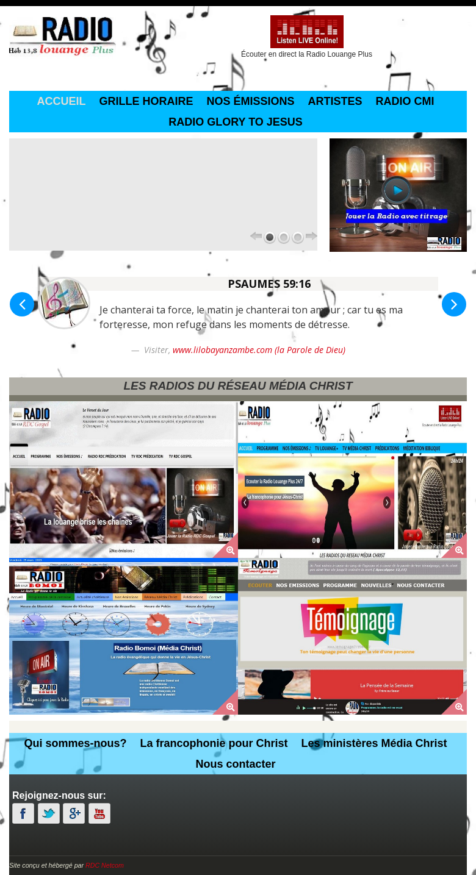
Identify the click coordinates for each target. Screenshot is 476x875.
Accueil (61, 101)
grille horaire (146, 101)
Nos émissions (250, 101)
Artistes (335, 101)
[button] (22, 304)
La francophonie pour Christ (213, 743)
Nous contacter (235, 764)
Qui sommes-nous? (75, 743)
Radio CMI (405, 101)
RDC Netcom (104, 865)
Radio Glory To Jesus (235, 122)
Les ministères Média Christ (374, 743)
